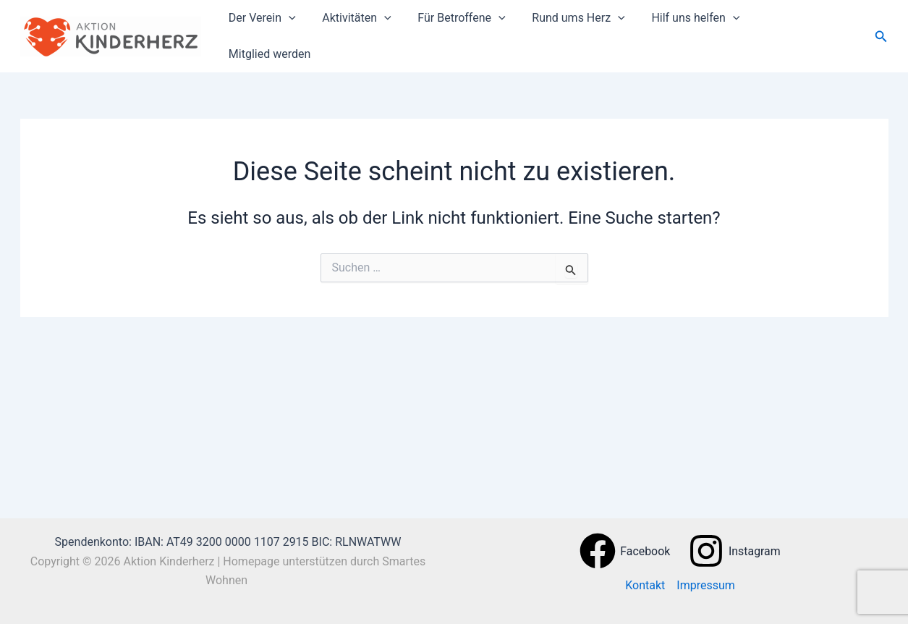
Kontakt (645, 585)
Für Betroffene (472, 32)
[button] (306, 32)
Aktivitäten (370, 32)
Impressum (705, 585)
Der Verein (279, 32)
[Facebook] (624, 551)
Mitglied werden (808, 31)
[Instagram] (735, 551)
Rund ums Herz (585, 32)
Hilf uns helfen (699, 32)
